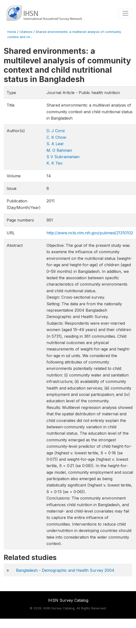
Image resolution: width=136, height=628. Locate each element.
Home (11, 32)
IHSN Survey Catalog (68, 600)
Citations (25, 32)
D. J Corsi (55, 130)
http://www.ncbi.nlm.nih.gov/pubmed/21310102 (89, 232)
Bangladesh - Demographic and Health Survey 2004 (65, 570)
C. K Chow (56, 137)
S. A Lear (55, 143)
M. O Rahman (59, 150)
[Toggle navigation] (125, 13)
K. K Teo (54, 163)
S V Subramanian (62, 156)
